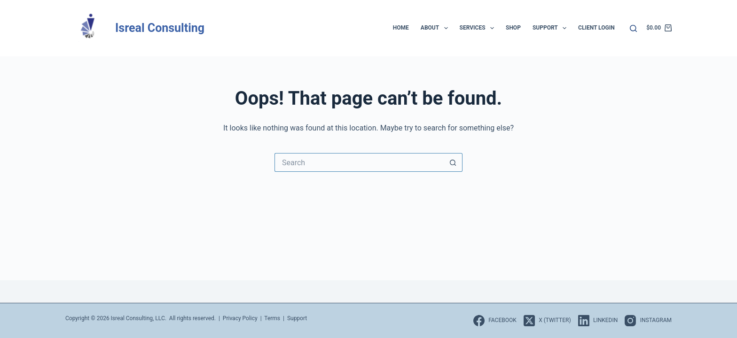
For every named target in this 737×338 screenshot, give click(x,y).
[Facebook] (495, 320)
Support (551, 28)
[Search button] (453, 162)
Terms (272, 318)
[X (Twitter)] (547, 320)
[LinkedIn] (598, 320)
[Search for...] (359, 162)
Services (479, 28)
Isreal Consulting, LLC (138, 318)
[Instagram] (648, 320)
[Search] (633, 28)
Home (401, 27)
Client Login (596, 27)
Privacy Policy (240, 318)
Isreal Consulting (159, 28)
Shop (513, 27)
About (436, 28)
